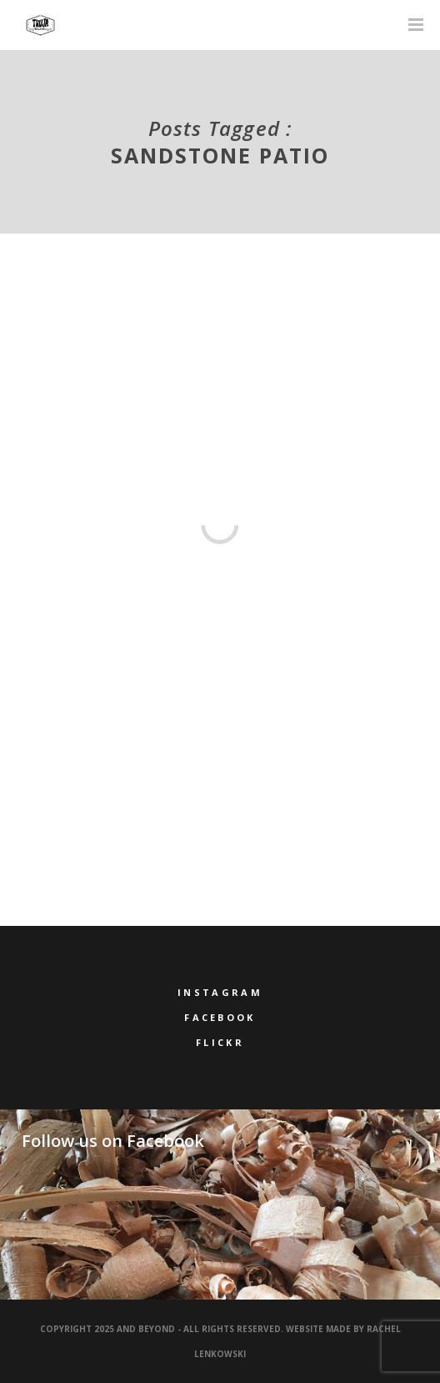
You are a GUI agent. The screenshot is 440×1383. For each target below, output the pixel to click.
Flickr (220, 1042)
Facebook (219, 1017)
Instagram (220, 992)
